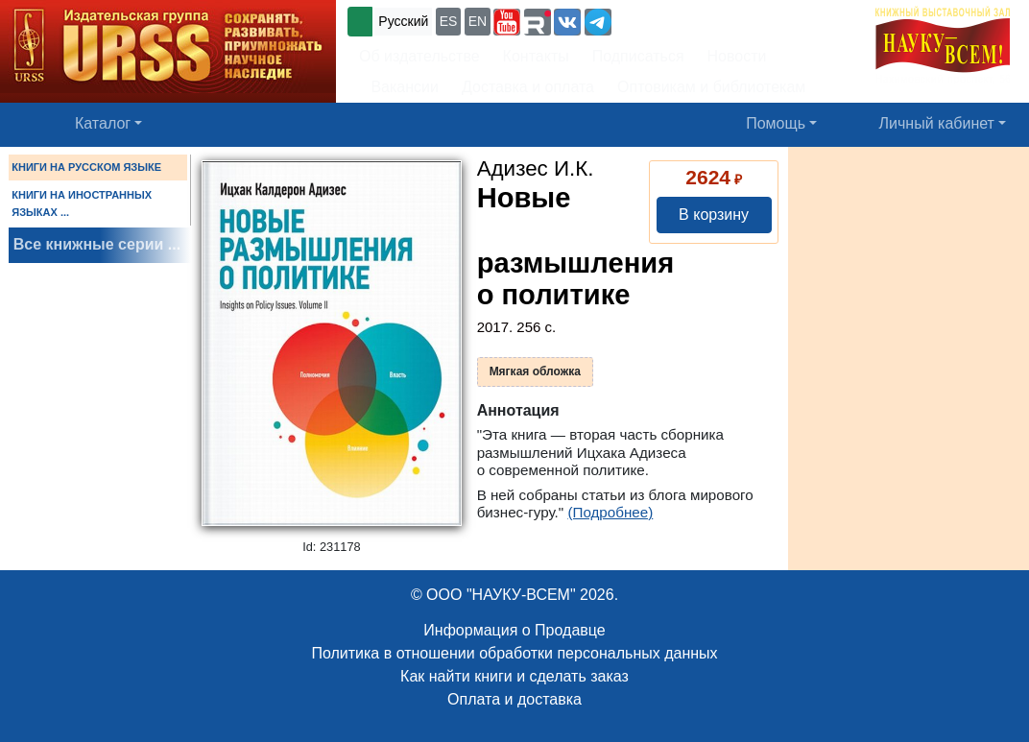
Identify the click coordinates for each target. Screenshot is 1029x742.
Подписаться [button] (638, 56)
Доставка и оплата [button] (528, 87)
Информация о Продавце (514, 630)
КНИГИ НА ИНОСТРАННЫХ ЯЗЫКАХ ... (82, 203)
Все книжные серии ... (96, 244)
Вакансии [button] (399, 87)
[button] (506, 22)
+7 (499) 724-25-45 (686, 20)
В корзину (714, 214)
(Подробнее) (610, 512)
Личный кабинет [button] (936, 123)
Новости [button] (737, 56)
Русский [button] (403, 21)
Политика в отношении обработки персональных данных (514, 653)
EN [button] (477, 21)
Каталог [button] (103, 123)
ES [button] (449, 21)
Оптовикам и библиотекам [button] (711, 87)
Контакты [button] (536, 56)
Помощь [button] (775, 123)
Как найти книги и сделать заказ (514, 676)
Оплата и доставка (514, 699)
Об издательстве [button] (419, 56)
